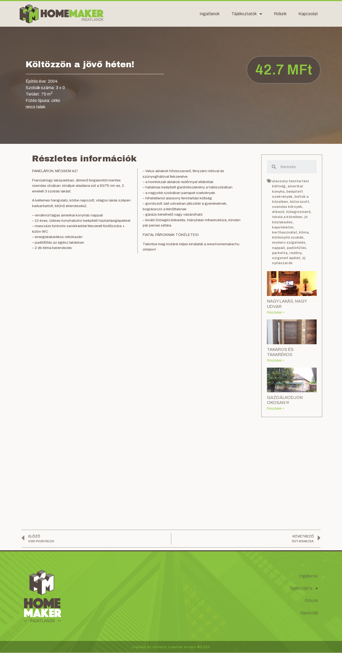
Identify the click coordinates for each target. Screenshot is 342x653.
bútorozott (299, 202)
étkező (278, 212)
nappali (278, 248)
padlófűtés (296, 248)
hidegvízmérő (298, 212)
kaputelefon (282, 227)
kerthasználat (284, 232)
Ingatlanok (210, 13)
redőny (295, 253)
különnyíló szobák (288, 237)
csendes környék (287, 207)
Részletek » (275, 312)
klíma (304, 232)
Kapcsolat (308, 13)
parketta (279, 253)
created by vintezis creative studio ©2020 (171, 647)
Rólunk (280, 13)
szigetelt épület (286, 258)
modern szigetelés (288, 242)
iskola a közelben (287, 217)
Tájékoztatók (246, 14)
